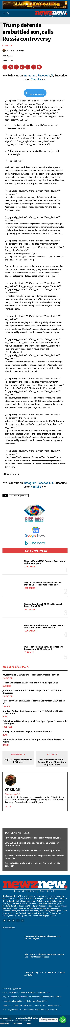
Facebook (44, 75)
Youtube (36, 79)
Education (30, 567)
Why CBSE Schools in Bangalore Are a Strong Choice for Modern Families (42, 583)
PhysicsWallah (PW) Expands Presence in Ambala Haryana (45, 562)
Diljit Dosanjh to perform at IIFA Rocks (18, 761)
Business (29, 609)
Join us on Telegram (35, 93)
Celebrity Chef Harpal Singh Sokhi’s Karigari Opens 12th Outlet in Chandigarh (34, 722)
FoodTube (7, 727)
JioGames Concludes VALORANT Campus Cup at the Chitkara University (44, 626)
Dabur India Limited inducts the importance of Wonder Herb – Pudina (33, 740)
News (4, 717)
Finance (29, 652)
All (11, 495)
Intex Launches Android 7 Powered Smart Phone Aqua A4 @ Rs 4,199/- (52, 762)
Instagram (29, 75)
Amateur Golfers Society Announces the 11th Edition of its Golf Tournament (33, 712)
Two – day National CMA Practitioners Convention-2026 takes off (43, 648)
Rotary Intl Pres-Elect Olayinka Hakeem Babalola (27, 731)
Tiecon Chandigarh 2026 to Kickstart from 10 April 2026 (43, 605)
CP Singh (20, 50)
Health (5, 745)
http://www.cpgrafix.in (12, 794)
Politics (24, 495)
